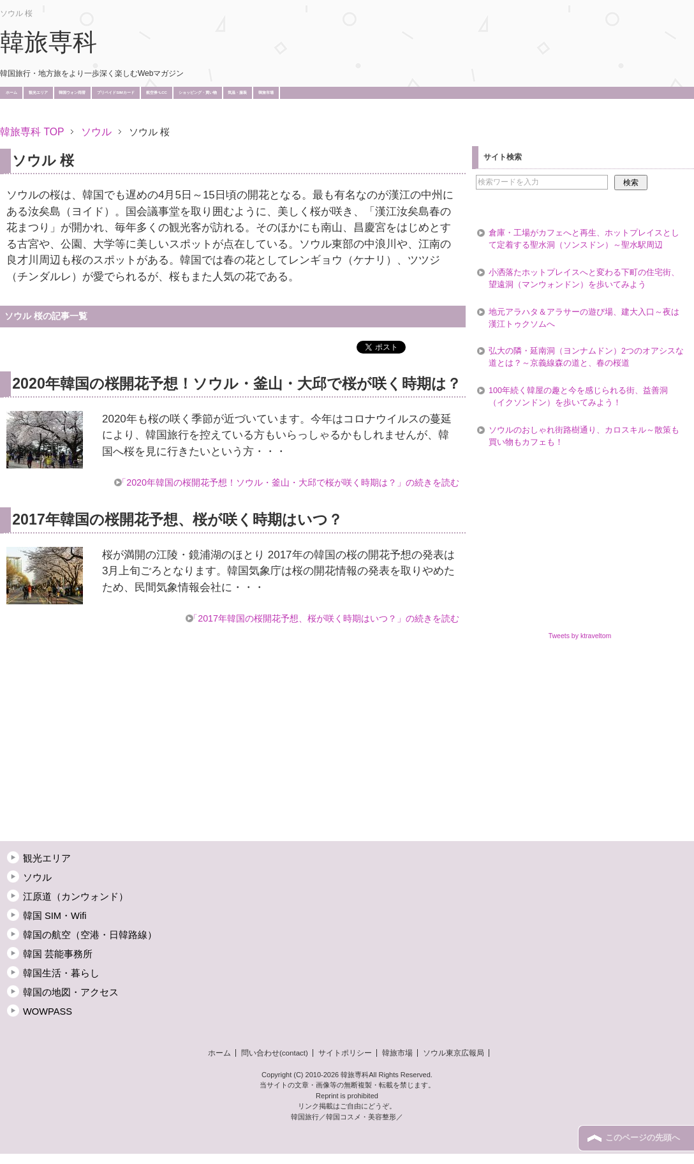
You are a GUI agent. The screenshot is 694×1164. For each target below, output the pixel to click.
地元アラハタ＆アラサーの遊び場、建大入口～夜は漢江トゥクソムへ (584, 318)
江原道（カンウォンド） (75, 897)
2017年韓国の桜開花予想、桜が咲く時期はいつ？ (177, 519)
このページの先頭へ (642, 1137)
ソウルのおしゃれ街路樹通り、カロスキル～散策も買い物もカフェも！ (584, 436)
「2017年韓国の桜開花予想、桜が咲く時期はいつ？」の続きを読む (324, 618)
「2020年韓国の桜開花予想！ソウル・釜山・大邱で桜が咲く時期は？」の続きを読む (288, 482)
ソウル (37, 877)
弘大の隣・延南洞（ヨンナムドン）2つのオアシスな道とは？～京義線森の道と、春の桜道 (586, 357)
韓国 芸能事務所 (57, 954)
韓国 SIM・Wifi (55, 916)
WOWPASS (47, 1011)
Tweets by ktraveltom (580, 635)
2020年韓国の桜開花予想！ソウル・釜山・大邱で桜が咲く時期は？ (236, 383)
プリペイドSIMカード (116, 92)
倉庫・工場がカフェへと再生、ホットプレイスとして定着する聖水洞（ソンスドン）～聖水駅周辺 (584, 239)
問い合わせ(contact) (274, 1053)
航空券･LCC (156, 92)
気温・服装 (237, 92)
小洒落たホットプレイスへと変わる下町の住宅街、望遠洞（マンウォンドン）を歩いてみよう (584, 278)
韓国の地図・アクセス (71, 992)
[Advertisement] (232, 113)
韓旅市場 (266, 92)
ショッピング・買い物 (198, 92)
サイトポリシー (345, 1053)
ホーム (11, 92)
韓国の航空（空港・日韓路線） (90, 935)
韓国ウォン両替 (72, 92)
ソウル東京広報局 (453, 1053)
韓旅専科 (48, 42)
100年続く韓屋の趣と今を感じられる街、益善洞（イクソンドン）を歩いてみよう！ (578, 396)
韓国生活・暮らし (61, 973)
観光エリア (38, 92)
